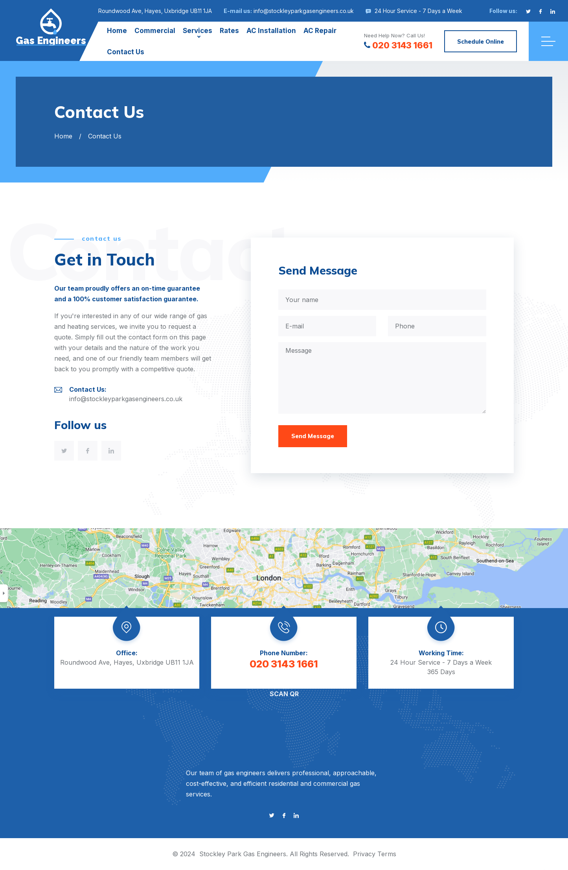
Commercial (154, 31)
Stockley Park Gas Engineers (242, 854)
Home (117, 31)
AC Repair (319, 31)
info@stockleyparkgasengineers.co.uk (304, 10)
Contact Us (125, 52)
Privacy (364, 854)
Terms (386, 854)
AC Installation (271, 31)
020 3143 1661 (398, 45)
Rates (229, 31)
